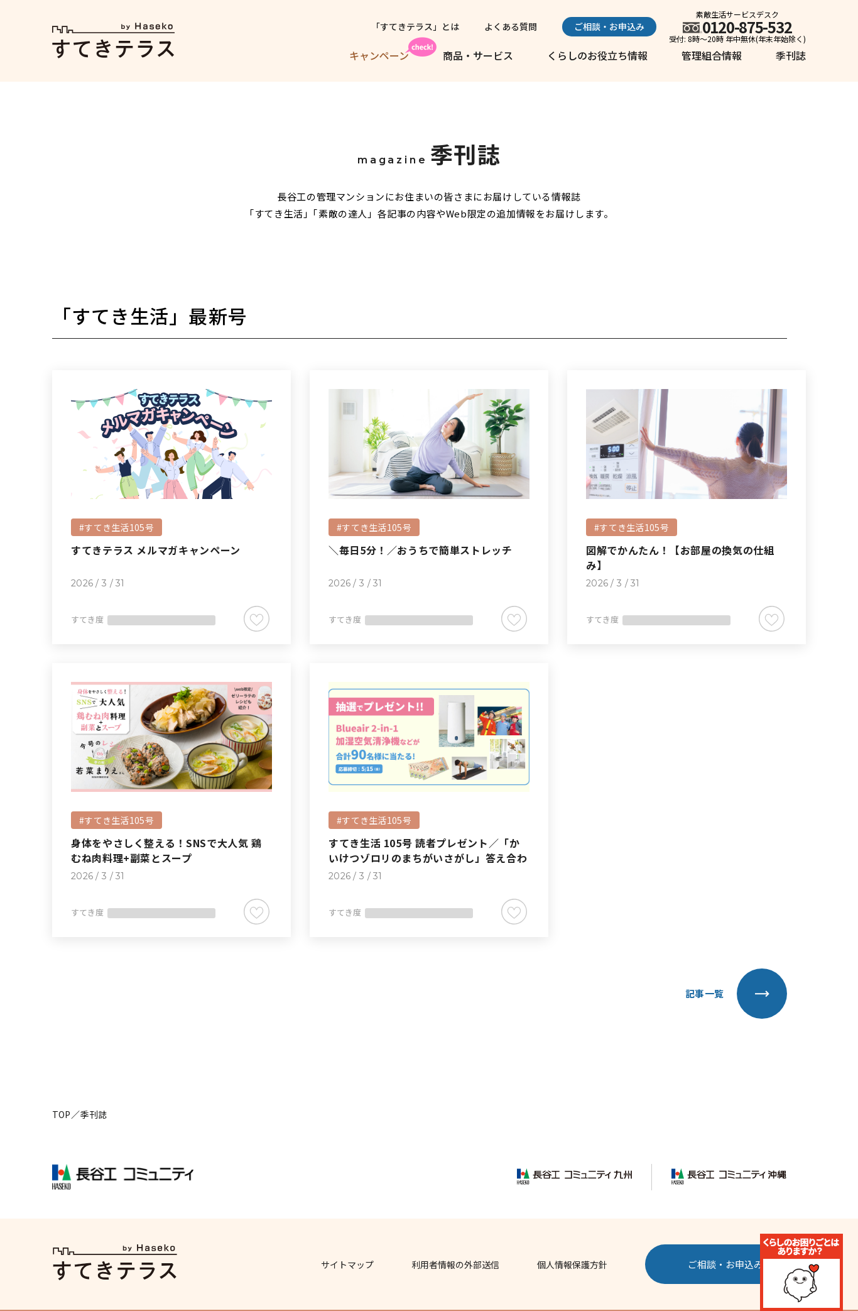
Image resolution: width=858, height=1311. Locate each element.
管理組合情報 (712, 55)
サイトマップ (347, 1264)
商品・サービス (478, 55)
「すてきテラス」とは (415, 26)
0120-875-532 (747, 27)
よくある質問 (510, 26)
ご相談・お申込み (609, 26)
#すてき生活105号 (116, 527)
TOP (61, 1114)
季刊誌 (791, 55)
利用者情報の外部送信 (455, 1264)
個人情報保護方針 (572, 1264)
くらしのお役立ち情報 (597, 55)
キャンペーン (379, 55)
